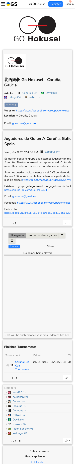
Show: (51, 246)
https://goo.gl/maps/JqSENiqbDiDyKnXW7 (47, 180)
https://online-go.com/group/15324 (25, 190)
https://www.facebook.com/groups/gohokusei (43, 110)
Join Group (11, 104)
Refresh (14, 246)
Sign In (69, 4)
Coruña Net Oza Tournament (22, 365)
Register (55, 4)
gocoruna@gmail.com (25, 123)
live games (17, 235)
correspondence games (42, 235)
